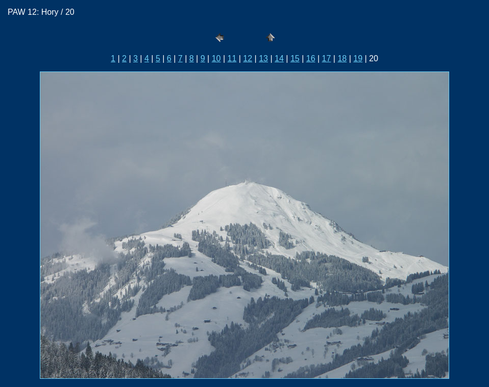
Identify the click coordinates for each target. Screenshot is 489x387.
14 (279, 58)
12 (247, 58)
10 (216, 58)
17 (326, 58)
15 (295, 58)
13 (263, 58)
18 (342, 58)
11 (232, 58)
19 (357, 58)
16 (310, 58)
